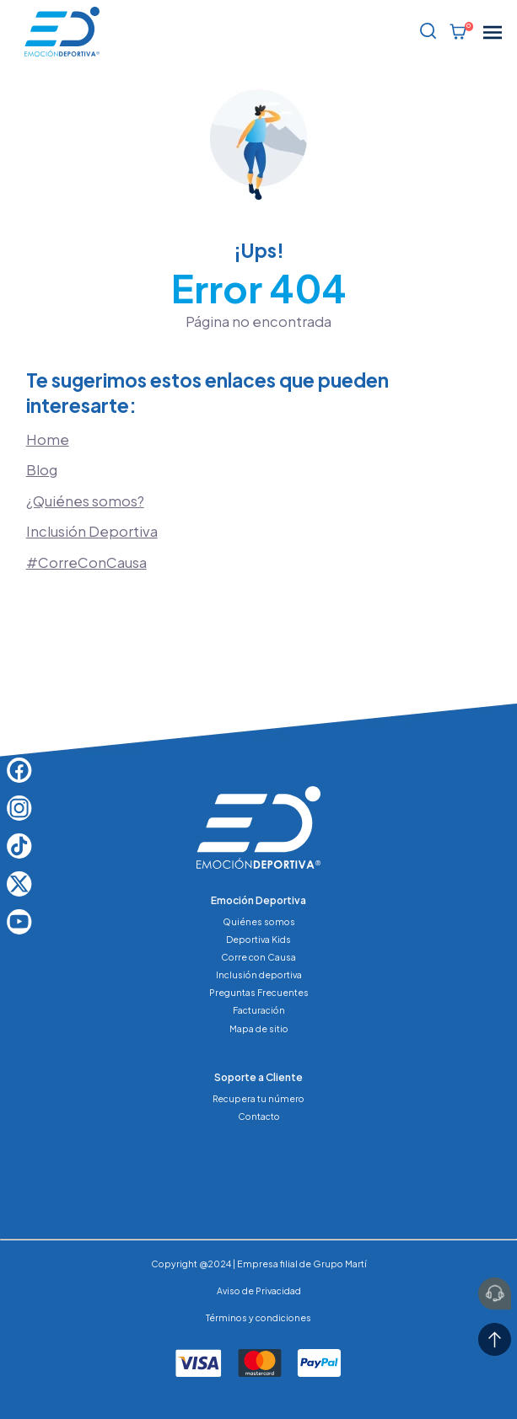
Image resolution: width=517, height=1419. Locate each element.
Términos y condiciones (258, 1317)
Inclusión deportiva (259, 974)
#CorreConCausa (86, 562)
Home (47, 439)
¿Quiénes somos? (85, 501)
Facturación (259, 1009)
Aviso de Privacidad (259, 1290)
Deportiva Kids (258, 939)
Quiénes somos (259, 921)
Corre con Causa (258, 956)
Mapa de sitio (258, 1028)
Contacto (259, 1116)
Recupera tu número (258, 1098)
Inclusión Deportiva (92, 531)
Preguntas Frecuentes (259, 992)
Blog (41, 470)
